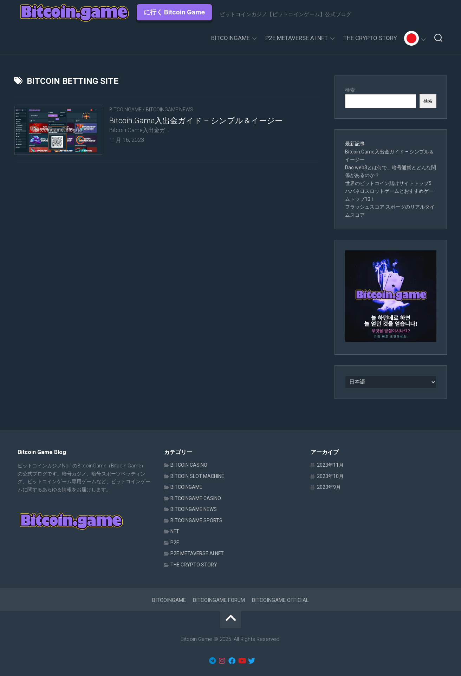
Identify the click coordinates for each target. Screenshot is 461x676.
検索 (350, 90)
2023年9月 (329, 487)
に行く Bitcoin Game (174, 12)
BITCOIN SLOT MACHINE (197, 476)
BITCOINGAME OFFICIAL (280, 600)
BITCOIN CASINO (188, 465)
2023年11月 (330, 465)
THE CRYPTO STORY (370, 37)
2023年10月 (330, 476)
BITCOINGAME (230, 37)
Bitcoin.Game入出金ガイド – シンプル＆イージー (196, 120)
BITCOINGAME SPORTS (196, 520)
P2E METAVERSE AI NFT (296, 37)
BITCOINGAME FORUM (219, 600)
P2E (174, 542)
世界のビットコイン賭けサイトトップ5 (388, 183)
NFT (174, 531)
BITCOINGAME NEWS (169, 109)
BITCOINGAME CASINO (195, 498)
